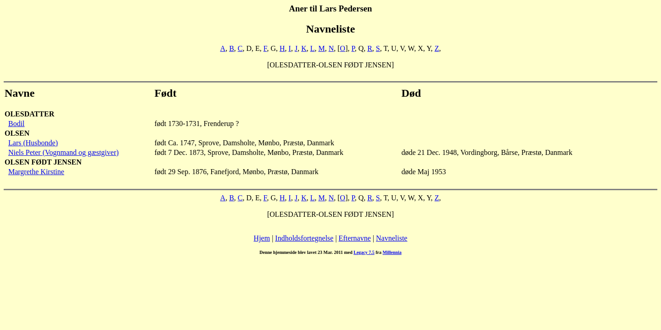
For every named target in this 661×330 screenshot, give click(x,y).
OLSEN (17, 133)
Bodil (16, 123)
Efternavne (355, 238)
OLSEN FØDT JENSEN (43, 162)
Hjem (262, 238)
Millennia (392, 252)
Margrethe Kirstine (36, 172)
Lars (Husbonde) (33, 143)
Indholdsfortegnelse (304, 238)
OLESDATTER (29, 114)
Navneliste (391, 238)
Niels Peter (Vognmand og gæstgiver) (63, 152)
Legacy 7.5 (364, 252)
